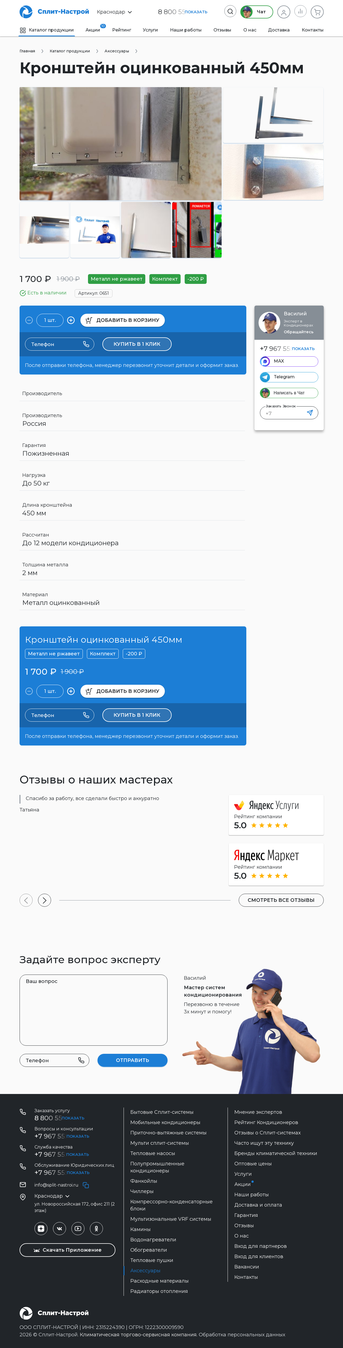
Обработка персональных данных (242, 1335)
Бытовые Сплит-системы (162, 1112)
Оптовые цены (253, 1164)
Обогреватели (148, 1250)
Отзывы (222, 30)
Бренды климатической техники (275, 1153)
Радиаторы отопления (159, 1291)
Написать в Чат (289, 393)
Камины (140, 1229)
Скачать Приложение (67, 1250)
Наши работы (186, 30)
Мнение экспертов (258, 1112)
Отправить (132, 1060)
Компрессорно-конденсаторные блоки (171, 1205)
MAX (279, 361)
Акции (93, 28)
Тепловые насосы (152, 1153)
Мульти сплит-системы (159, 1143)
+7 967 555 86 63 (286, 349)
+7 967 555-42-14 (61, 1172)
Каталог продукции (47, 30)
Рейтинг (121, 30)
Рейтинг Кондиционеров (266, 1122)
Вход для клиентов (258, 1257)
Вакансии (246, 1267)
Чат (252, 12)
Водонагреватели (153, 1240)
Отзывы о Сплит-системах (267, 1133)
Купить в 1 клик (137, 344)
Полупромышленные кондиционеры (157, 1167)
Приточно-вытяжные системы (168, 1133)
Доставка (279, 30)
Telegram (284, 376)
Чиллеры (142, 1191)
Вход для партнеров (260, 1246)
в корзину (122, 320)
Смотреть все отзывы (280, 900)
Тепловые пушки (151, 1260)
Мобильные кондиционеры (165, 1122)
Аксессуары (145, 1271)
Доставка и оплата (258, 1205)
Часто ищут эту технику (264, 1143)
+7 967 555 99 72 (61, 1154)
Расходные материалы (159, 1281)
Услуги (150, 30)
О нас (249, 30)
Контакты (313, 30)
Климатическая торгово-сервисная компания (138, 1335)
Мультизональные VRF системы (170, 1219)
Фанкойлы (143, 1181)
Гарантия (246, 1215)
